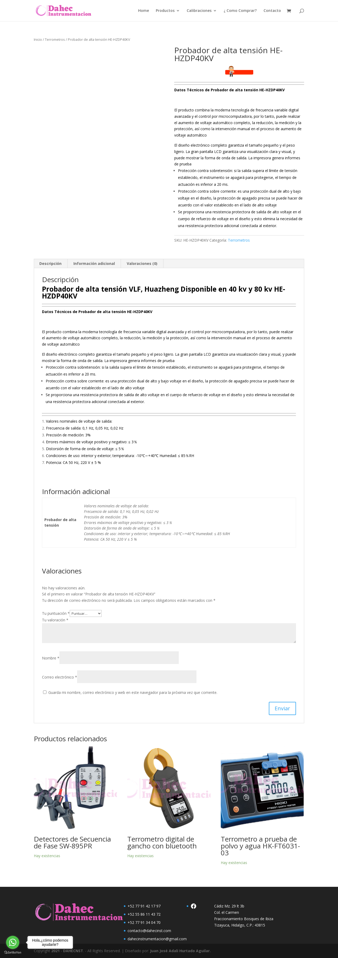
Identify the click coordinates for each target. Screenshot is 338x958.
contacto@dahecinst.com (149, 930)
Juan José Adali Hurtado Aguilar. (180, 950)
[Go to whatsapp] (12, 942)
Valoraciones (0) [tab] (142, 263)
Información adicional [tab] (94, 263)
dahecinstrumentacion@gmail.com (157, 938)
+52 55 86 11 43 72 (144, 914)
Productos (165, 11)
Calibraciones (199, 11)
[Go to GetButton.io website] (12, 952)
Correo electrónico (59, 677)
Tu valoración (55, 619)
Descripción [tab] (50, 263)
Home (143, 11)
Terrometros (55, 39)
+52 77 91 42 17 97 (144, 906)
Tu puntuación (56, 613)
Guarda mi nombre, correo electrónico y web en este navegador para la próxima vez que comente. (132, 692)
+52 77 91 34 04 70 (144, 922)
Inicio (38, 39)
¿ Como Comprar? (240, 11)
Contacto (272, 11)
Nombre (50, 658)
